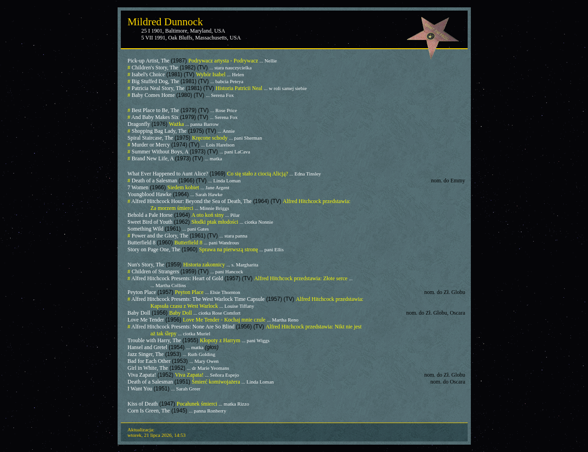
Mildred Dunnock (165, 22)
